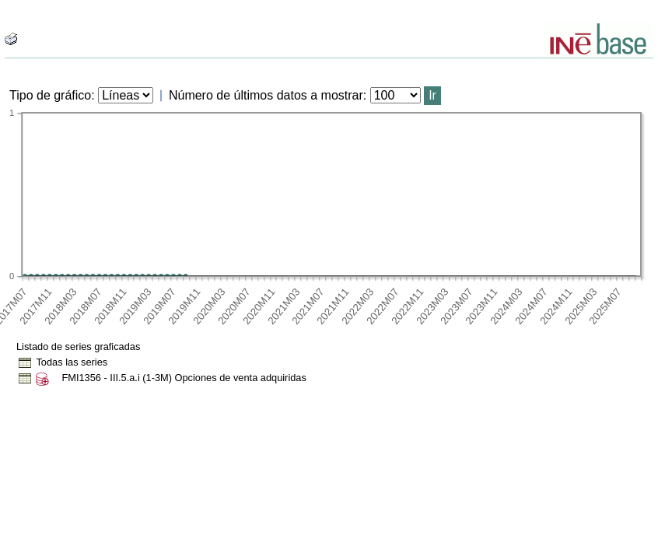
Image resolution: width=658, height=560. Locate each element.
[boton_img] (11, 39)
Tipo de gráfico (50, 95)
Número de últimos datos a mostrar (266, 95)
